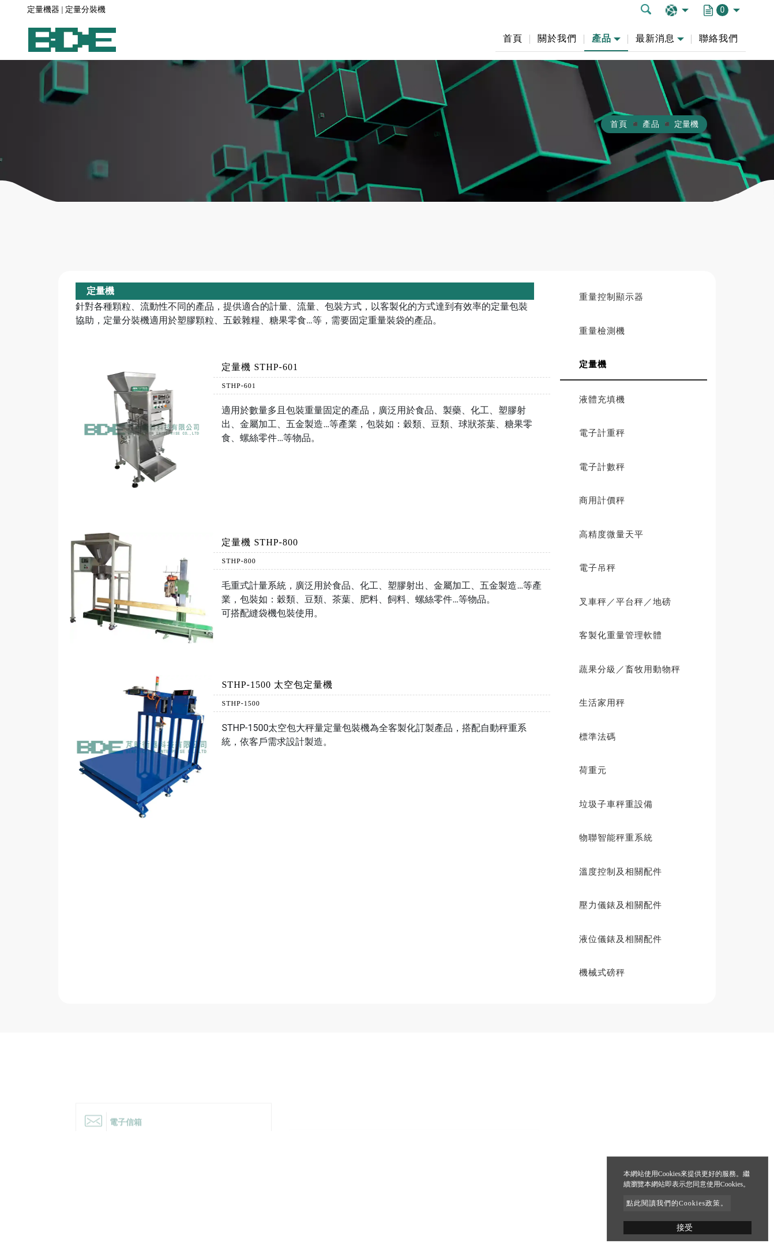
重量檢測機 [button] (602, 331)
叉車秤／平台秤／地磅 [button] (625, 601)
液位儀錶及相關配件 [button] (620, 939)
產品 (651, 124)
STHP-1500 (240, 703)
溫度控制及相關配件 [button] (620, 871)
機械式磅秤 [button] (602, 972)
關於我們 (557, 38)
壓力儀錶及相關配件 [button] (620, 905)
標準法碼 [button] (597, 736)
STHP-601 (238, 386)
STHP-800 (238, 561)
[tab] (633, 297)
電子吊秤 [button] (597, 567)
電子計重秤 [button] (602, 433)
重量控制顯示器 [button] (611, 297)
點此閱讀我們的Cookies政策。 (677, 1203)
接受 (685, 1227)
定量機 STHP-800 (259, 542)
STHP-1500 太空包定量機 (276, 685)
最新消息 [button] (655, 38)
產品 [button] (601, 38)
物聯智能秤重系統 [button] (616, 837)
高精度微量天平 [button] (611, 534)
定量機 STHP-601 (259, 367)
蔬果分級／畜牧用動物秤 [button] (630, 669)
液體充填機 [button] (602, 399)
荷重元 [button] (593, 770)
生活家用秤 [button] (602, 702)
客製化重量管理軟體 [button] (620, 635)
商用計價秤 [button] (602, 500)
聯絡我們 (718, 38)
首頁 (513, 38)
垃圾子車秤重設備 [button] (616, 804)
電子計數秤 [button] (602, 467)
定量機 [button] (593, 364)
